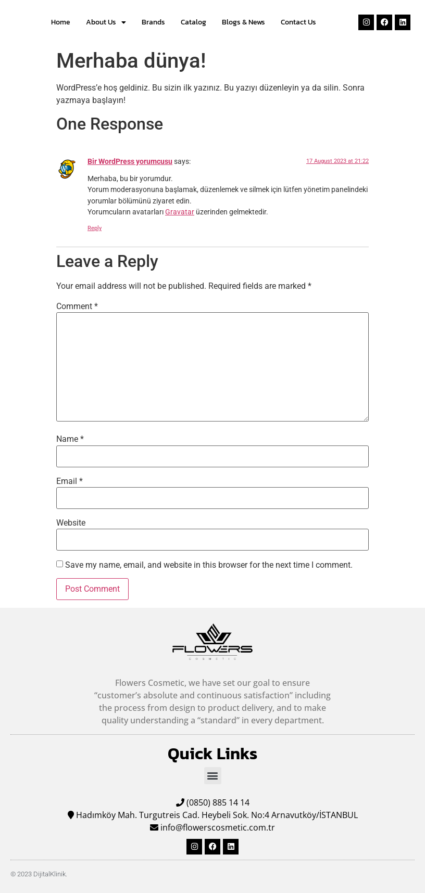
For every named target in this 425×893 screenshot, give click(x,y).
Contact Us (298, 22)
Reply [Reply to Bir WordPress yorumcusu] (95, 228)
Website (70, 523)
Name (70, 439)
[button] (212, 775)
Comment (77, 306)
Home (60, 22)
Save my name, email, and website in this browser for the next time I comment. (209, 565)
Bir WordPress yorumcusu (130, 161)
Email (69, 481)
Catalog (193, 22)
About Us (106, 22)
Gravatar (179, 212)
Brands (153, 22)
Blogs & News (243, 22)
